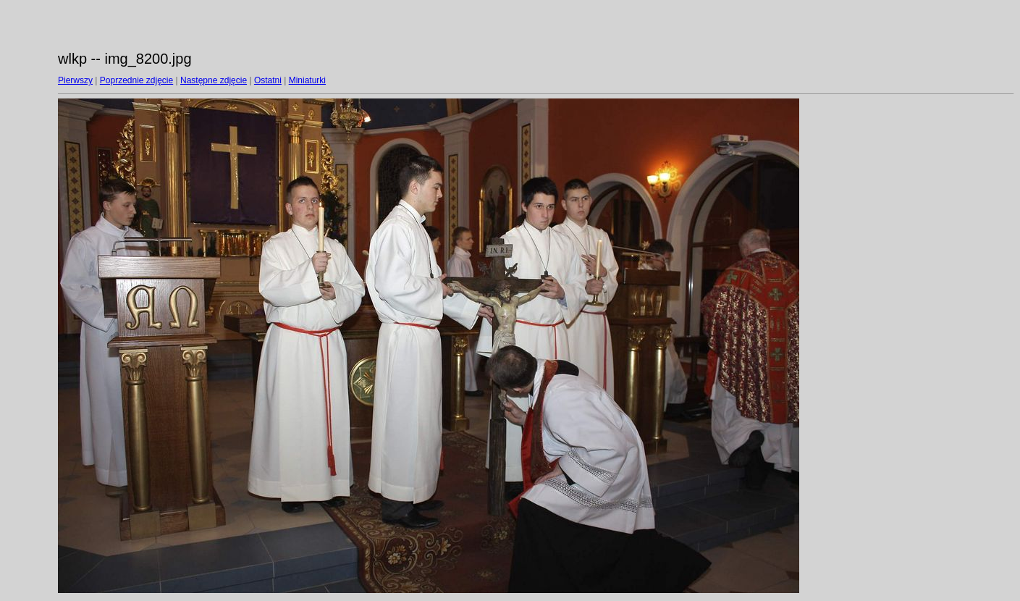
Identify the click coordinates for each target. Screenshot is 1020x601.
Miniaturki (307, 80)
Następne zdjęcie (213, 80)
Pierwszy (75, 80)
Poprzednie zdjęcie (136, 80)
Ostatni (268, 80)
